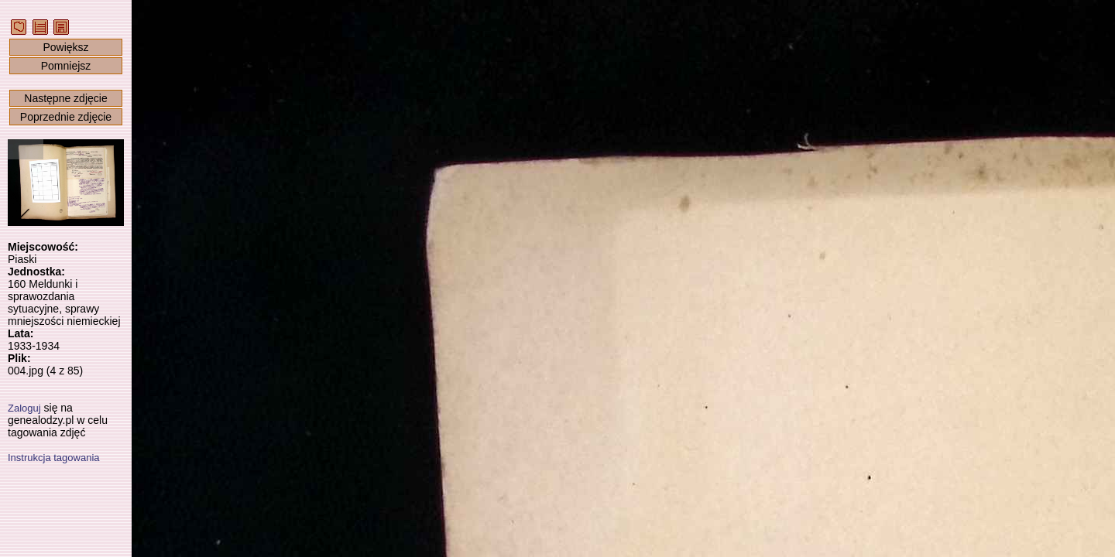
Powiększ (65, 47)
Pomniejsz (66, 66)
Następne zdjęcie (65, 98)
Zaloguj (24, 408)
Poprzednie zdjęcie (66, 117)
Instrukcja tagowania (54, 457)
